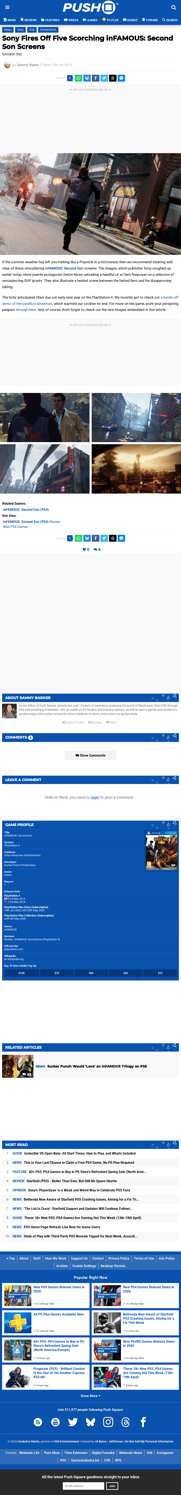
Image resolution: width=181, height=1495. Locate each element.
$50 (91, 973)
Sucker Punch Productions (20, 865)
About (23, 1258)
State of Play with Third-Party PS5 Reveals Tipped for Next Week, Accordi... (75, 1236)
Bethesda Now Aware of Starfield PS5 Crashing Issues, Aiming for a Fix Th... (76, 1199)
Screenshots (48, 30)
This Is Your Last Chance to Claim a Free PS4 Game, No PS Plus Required (73, 1163)
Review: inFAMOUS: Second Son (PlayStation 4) (32, 939)
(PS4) (26, 510)
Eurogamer (165, 1453)
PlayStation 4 (12, 845)
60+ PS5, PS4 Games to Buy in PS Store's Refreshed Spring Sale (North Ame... (80, 1172)
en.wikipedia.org (13, 959)
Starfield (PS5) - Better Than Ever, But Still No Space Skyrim (65, 1181)
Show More (90, 1396)
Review (31, 522)
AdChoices (115, 1441)
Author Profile (73, 722)
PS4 (32, 30)
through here (26, 310)
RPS (118, 1460)
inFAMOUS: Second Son (64, 268)
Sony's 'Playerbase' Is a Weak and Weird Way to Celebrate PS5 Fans (71, 1190)
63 (26, 1075)
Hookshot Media (29, 1441)
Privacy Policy (118, 1258)
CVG (107, 1460)
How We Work (55, 1258)
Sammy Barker (28, 65)
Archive (62, 1266)
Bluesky (95, 722)
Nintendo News (130, 1453)
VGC (63, 1460)
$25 (125, 973)
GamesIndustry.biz (85, 1460)
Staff (37, 1258)
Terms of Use (144, 1258)
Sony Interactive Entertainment (22, 855)
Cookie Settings (84, 1266)
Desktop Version (113, 1266)
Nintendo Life (29, 1453)
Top (10, 1258)
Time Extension (75, 1453)
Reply (111, 722)
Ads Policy (167, 1258)
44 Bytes (101, 1441)
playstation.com (13, 949)
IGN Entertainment (66, 1441)
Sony (20, 30)
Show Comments (90, 755)
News (8, 30)
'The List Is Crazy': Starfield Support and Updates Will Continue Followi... (73, 1209)
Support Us (79, 1258)
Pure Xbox (52, 1453)
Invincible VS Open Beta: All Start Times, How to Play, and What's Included (74, 1153)
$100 (21, 973)
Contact (98, 1258)
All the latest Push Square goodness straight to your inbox (90, 1477)
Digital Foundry (103, 1453)
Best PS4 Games (15, 527)
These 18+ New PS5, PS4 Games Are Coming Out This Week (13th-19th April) (77, 1218)
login (95, 797)
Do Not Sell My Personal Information (149, 1441)
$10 (160, 973)
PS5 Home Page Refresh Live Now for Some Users (56, 1227)
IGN (149, 1453)
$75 (57, 973)
